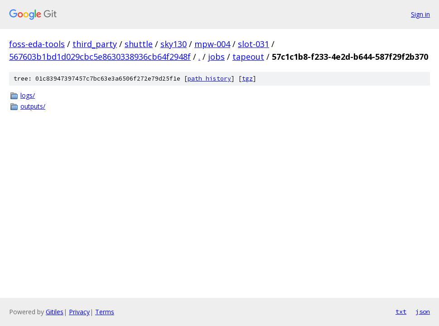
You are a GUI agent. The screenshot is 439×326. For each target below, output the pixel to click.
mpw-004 (212, 43)
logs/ (27, 95)
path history (209, 78)
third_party (94, 43)
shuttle (139, 43)
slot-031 (253, 43)
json (422, 311)
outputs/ (32, 106)
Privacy (79, 311)
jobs (216, 56)
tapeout (248, 56)
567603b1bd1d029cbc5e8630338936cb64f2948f (100, 56)
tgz (247, 78)
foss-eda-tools (37, 43)
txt (401, 311)
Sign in (420, 14)
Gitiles (54, 311)
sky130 (173, 43)
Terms (104, 311)
